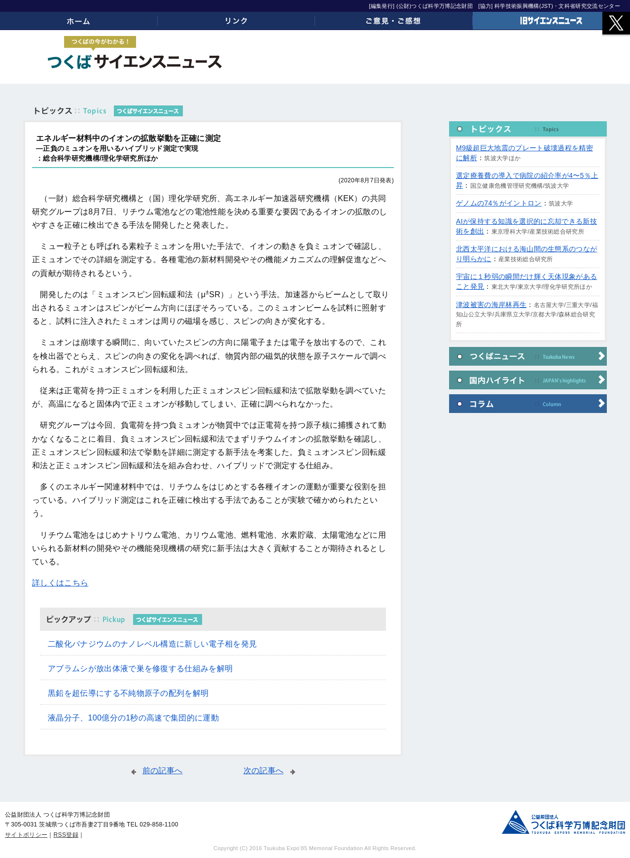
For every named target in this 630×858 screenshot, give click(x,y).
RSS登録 (66, 834)
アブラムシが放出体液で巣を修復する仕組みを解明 (140, 668)
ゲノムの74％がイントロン (499, 203)
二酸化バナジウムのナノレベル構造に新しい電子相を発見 (152, 644)
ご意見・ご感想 (394, 21)
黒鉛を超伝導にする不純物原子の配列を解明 (128, 693)
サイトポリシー (26, 834)
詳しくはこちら (60, 583)
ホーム (79, 21)
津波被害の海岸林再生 (491, 305)
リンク (236, 21)
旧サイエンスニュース (551, 21)
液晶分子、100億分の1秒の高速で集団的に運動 (133, 718)
